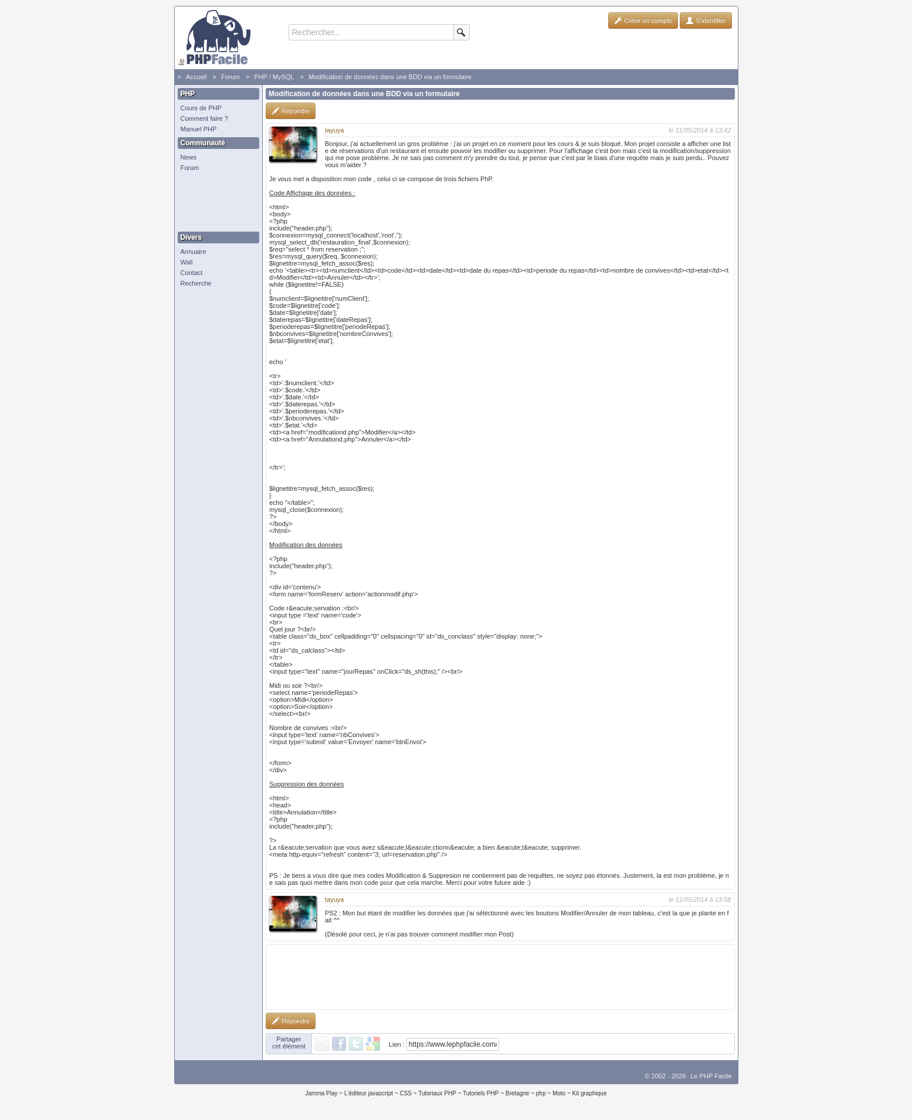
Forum (230, 76)
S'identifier (705, 20)
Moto (558, 1093)
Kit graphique (589, 1093)
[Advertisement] (216, 202)
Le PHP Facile (710, 1076)
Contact (192, 272)
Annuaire (193, 251)
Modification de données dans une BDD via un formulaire (390, 76)
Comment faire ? (204, 118)
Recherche (196, 283)
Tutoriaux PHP (437, 1093)
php (541, 1093)
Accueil (196, 76)
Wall (187, 262)
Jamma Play (322, 1093)
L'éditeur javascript (368, 1093)
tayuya (334, 130)
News (189, 157)
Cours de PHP (201, 107)
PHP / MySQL (274, 76)
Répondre (291, 111)
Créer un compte (643, 20)
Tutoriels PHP (481, 1093)
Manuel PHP (199, 129)
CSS (405, 1093)
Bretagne (518, 1093)
